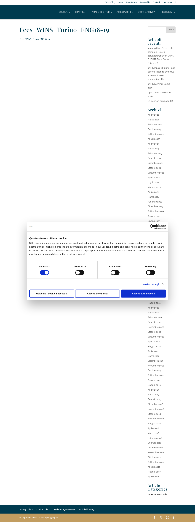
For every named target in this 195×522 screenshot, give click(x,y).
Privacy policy (26, 509)
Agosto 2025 (154, 139)
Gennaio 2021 (154, 322)
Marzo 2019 (153, 394)
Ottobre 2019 (154, 370)
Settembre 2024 (156, 172)
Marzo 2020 (154, 356)
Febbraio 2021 (155, 317)
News (120, 2)
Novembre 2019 (156, 365)
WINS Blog (110, 2)
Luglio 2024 (153, 182)
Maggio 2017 (154, 471)
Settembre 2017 (156, 462)
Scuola (63, 12)
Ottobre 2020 (154, 332)
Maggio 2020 (154, 346)
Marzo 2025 (153, 148)
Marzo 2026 (153, 119)
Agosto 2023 (154, 216)
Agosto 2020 (154, 341)
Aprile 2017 (153, 476)
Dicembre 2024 (155, 163)
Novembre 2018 (156, 409)
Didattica (80, 12)
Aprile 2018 (153, 428)
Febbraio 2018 (155, 438)
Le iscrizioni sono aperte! (160, 101)
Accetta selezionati (97, 293)
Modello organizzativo (64, 509)
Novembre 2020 (156, 327)
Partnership (145, 2)
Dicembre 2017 (155, 447)
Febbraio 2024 (155, 201)
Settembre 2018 (156, 418)
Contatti (156, 2)
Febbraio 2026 (155, 124)
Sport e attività (146, 12)
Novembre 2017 (156, 452)
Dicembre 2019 (155, 361)
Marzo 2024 (153, 197)
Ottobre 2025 (154, 129)
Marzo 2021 (153, 312)
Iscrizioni (167, 12)
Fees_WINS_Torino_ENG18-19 (34, 39)
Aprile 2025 (153, 144)
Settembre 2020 (156, 336)
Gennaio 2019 (154, 399)
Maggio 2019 (154, 385)
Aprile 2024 (153, 192)
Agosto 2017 (154, 467)
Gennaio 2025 (154, 158)
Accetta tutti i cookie (143, 293)
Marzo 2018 (153, 433)
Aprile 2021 (153, 307)
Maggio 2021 (154, 303)
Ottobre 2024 (154, 168)
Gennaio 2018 (154, 442)
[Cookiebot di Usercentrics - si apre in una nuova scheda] (152, 226)
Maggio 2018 (154, 423)
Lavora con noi (169, 2)
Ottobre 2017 (154, 457)
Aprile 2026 (153, 115)
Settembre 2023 (156, 211)
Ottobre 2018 (154, 414)
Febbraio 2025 (155, 153)
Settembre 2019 (156, 375)
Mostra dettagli (150, 284)
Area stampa (131, 2)
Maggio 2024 (154, 187)
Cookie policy (43, 509)
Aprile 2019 (153, 390)
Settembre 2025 (156, 134)
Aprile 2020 (153, 351)
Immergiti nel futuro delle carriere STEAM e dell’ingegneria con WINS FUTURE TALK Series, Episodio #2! (161, 55)
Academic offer (101, 12)
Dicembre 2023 (155, 206)
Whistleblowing (86, 509)
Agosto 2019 (154, 380)
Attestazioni (124, 12)
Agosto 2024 (154, 177)
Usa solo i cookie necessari (51, 293)
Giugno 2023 (154, 221)
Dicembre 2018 (155, 404)
